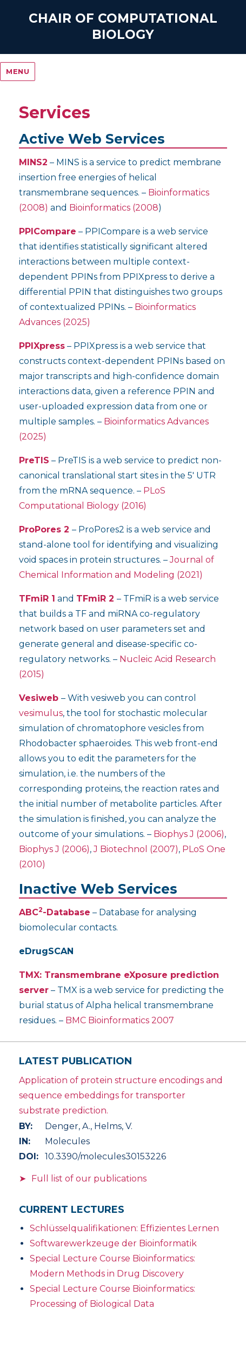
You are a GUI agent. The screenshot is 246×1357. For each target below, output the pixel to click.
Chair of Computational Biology (123, 26)
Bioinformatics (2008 (113, 207)
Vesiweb (38, 698)
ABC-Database (54, 912)
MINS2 (33, 162)
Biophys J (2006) (189, 834)
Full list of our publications (89, 1178)
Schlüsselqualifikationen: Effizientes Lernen (124, 1228)
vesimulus (41, 713)
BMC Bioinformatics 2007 (119, 1020)
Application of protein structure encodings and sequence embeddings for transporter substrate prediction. (121, 1095)
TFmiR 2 (95, 598)
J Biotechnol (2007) (136, 849)
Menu (17, 71)
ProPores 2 (44, 529)
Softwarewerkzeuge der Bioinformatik (113, 1243)
